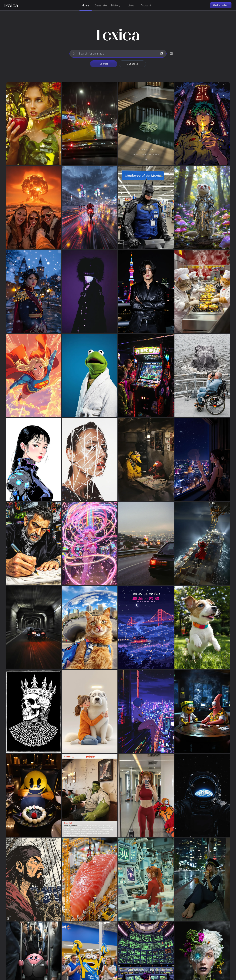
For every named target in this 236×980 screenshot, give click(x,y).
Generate (132, 63)
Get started (220, 5)
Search (103, 63)
